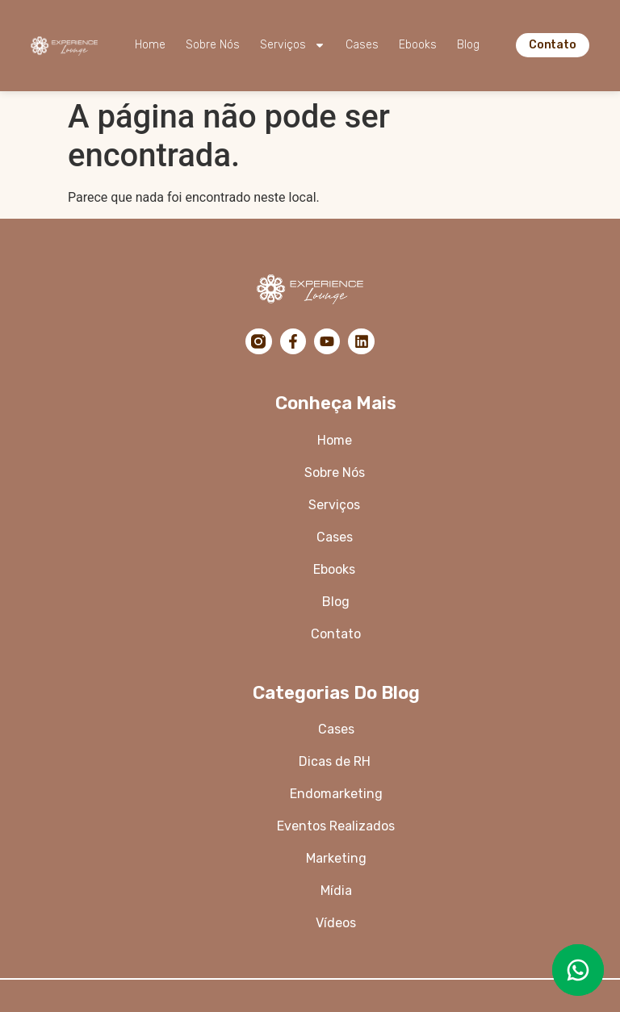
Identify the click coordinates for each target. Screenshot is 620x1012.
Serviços (292, 45)
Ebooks (418, 45)
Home (150, 45)
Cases (362, 45)
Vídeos (336, 922)
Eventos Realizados (336, 826)
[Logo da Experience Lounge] (64, 45)
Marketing (336, 858)
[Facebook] (293, 341)
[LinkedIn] (361, 341)
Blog (468, 45)
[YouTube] (327, 341)
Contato (336, 634)
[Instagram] (258, 341)
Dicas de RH (336, 761)
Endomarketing (336, 793)
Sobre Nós (213, 45)
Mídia (336, 890)
